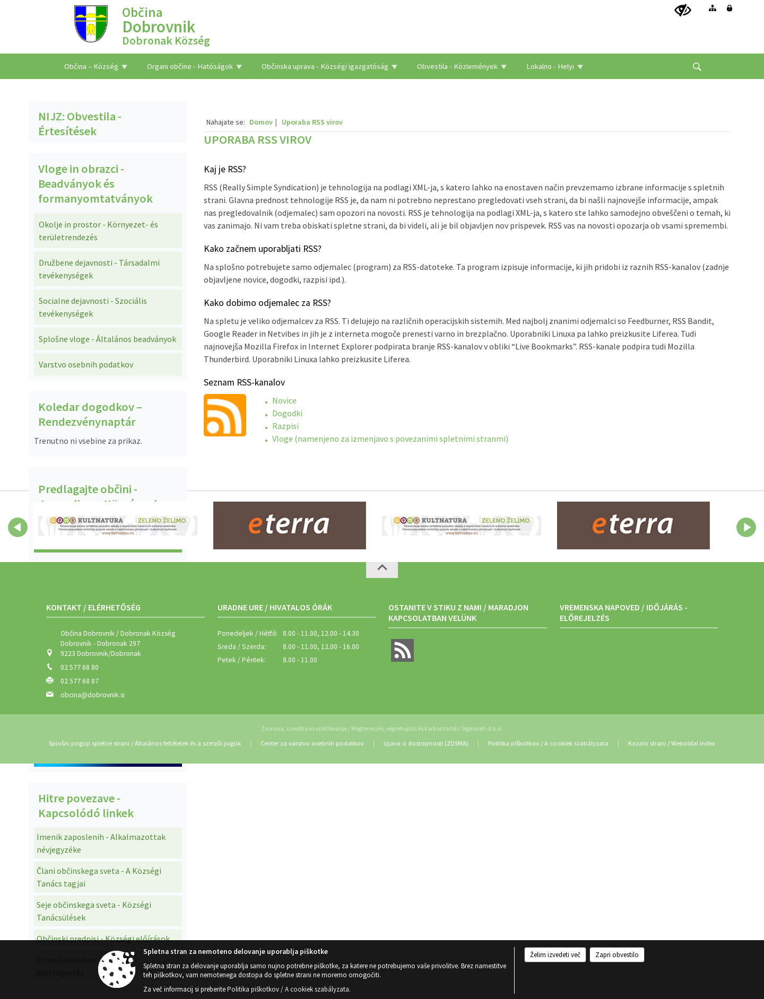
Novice (284, 400)
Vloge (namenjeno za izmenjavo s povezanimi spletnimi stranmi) (390, 438)
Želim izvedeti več (555, 954)
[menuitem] (95, 66)
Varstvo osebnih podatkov (86, 364)
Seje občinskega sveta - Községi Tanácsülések (94, 911)
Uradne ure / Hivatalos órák (275, 607)
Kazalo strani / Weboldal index (671, 743)
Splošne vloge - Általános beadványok (107, 339)
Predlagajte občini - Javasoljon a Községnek (99, 496)
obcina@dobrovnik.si (92, 694)
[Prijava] (729, 8)
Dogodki (287, 413)
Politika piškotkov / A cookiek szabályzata (548, 743)
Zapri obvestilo (617, 954)
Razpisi (285, 425)
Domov (261, 122)
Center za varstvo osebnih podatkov (312, 743)
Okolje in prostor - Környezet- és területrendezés (98, 230)
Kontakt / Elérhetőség (93, 607)
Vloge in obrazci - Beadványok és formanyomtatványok (95, 183)
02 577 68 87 (79, 681)
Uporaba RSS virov (312, 122)
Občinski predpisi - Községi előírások (103, 938)
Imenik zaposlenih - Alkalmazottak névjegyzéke (101, 843)
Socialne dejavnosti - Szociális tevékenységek (93, 307)
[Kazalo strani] (712, 8)
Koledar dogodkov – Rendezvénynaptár (90, 414)
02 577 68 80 (79, 667)
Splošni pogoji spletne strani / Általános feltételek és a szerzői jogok (145, 743)
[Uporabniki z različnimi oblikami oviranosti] (682, 10)
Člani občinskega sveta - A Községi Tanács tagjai (99, 877)
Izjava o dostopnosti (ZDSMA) (426, 743)
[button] (18, 527)
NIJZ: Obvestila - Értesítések (79, 123)
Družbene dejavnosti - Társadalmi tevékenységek (99, 269)
